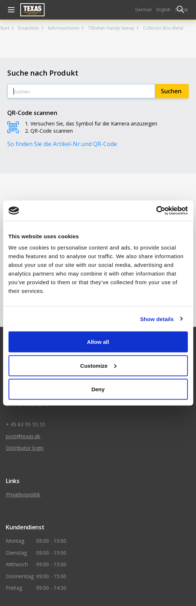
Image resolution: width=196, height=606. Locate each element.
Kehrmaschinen (63, 28)
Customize (98, 365)
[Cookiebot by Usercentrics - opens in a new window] (156, 210)
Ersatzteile (28, 28)
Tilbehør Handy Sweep (111, 28)
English (164, 10)
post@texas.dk (23, 436)
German (143, 10)
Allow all (98, 342)
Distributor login (24, 447)
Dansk (181, 10)
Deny (98, 389)
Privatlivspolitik (23, 494)
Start (4, 28)
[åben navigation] (10, 9)
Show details (157, 319)
